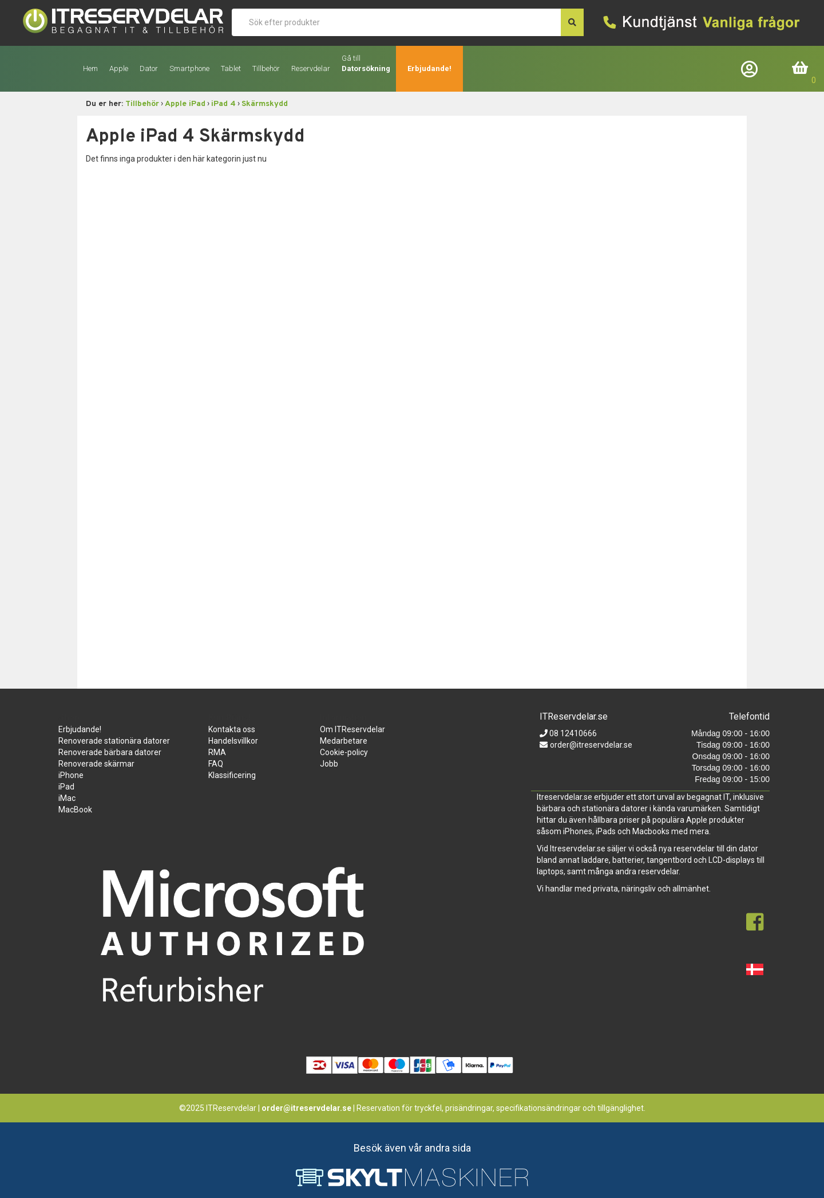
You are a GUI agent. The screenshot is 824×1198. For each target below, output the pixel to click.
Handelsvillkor (233, 740)
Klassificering (232, 775)
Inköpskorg (800, 68)
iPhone (71, 775)
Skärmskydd (264, 104)
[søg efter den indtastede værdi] (572, 22)
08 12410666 (572, 733)
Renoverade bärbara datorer (109, 752)
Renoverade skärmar (96, 763)
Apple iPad (185, 104)
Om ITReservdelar (352, 729)
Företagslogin (752, 68)
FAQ (215, 763)
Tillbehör (142, 104)
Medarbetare (343, 740)
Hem (90, 68)
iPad (66, 786)
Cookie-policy (344, 752)
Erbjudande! (429, 68)
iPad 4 (223, 104)
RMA (217, 752)
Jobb (329, 763)
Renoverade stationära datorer (114, 740)
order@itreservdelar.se (591, 744)
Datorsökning (366, 68)
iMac (67, 798)
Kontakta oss (231, 729)
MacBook (75, 809)
